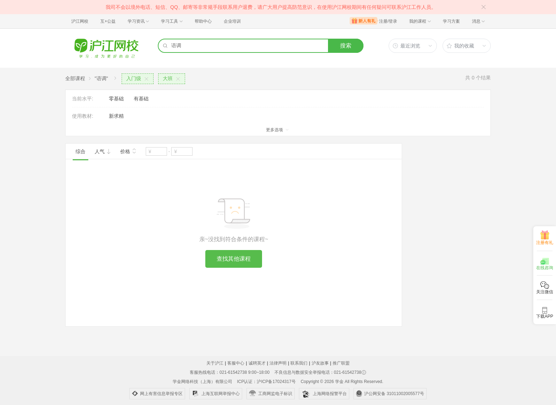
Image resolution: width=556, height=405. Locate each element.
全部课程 (75, 78)
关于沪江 (214, 363)
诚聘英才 (257, 363)
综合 (80, 151)
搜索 (345, 46)
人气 (103, 151)
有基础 (141, 98)
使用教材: (82, 116)
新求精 (116, 116)
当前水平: (82, 98)
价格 (128, 151)
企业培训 (232, 21)
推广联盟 (341, 363)
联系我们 (298, 363)
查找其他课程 (234, 259)
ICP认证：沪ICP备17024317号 (266, 381)
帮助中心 (203, 21)
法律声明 (278, 363)
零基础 (116, 98)
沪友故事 (320, 363)
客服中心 (235, 363)
